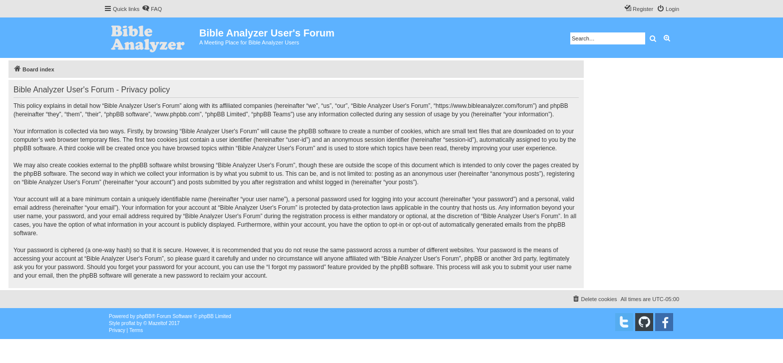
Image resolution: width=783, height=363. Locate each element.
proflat (128, 323)
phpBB (144, 316)
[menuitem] (152, 9)
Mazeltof (157, 323)
